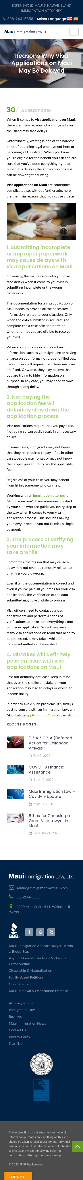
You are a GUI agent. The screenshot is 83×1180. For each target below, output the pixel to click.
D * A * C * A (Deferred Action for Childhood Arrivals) (50, 743)
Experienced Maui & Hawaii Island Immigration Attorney (41, 8)
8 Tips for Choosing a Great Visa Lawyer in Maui (49, 821)
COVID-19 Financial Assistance (47, 770)
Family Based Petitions (26, 977)
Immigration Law (22, 1009)
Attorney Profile (21, 1003)
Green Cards (18, 984)
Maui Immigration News (27, 1023)
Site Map (16, 1043)
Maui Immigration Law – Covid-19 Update (52, 794)
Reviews (15, 1016)
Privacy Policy (19, 1037)
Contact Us (17, 1030)
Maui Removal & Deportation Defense (38, 990)
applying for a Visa (40, 715)
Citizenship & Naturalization (30, 970)
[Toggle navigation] (74, 32)
